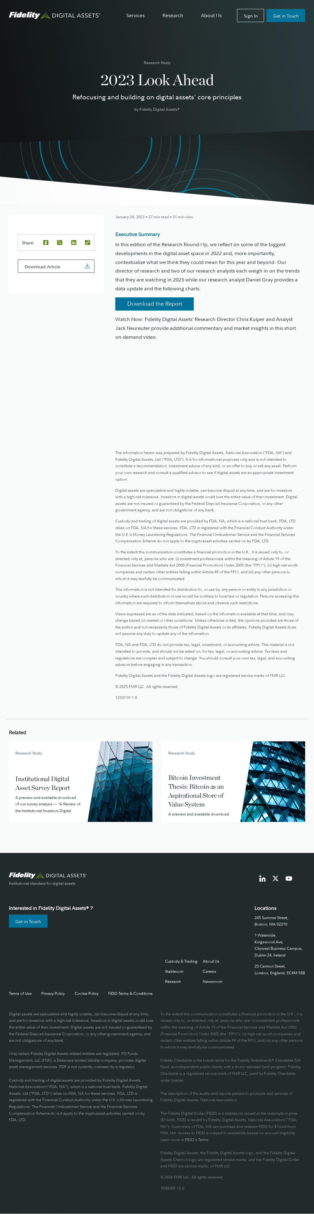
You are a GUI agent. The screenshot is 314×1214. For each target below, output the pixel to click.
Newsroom (212, 981)
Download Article (42, 266)
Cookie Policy (86, 993)
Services (135, 15)
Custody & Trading (181, 961)
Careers (209, 971)
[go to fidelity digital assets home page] (48, 875)
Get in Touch (286, 16)
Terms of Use (20, 993)
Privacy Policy (53, 993)
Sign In (251, 16)
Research (173, 15)
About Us (211, 15)
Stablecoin (174, 971)
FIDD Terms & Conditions (130, 993)
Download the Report (155, 303)
